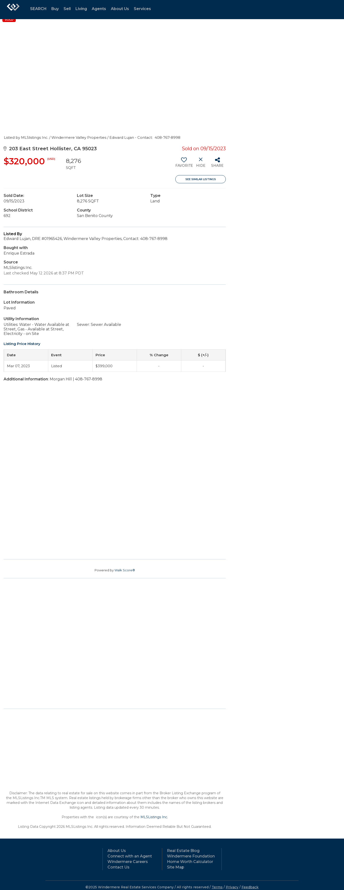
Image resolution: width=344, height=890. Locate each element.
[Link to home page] (13, 9)
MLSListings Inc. (154, 817)
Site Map (175, 867)
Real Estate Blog (183, 850)
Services (142, 8)
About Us (120, 8)
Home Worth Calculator (190, 861)
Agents (99, 8)
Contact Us (118, 867)
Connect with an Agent (130, 856)
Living (81, 8)
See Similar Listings (200, 179)
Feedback (250, 887)
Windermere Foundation (191, 856)
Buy (55, 8)
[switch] (183, 164)
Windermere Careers (128, 861)
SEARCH (38, 8)
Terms (217, 887)
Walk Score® (124, 570)
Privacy (232, 887)
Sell (67, 8)
